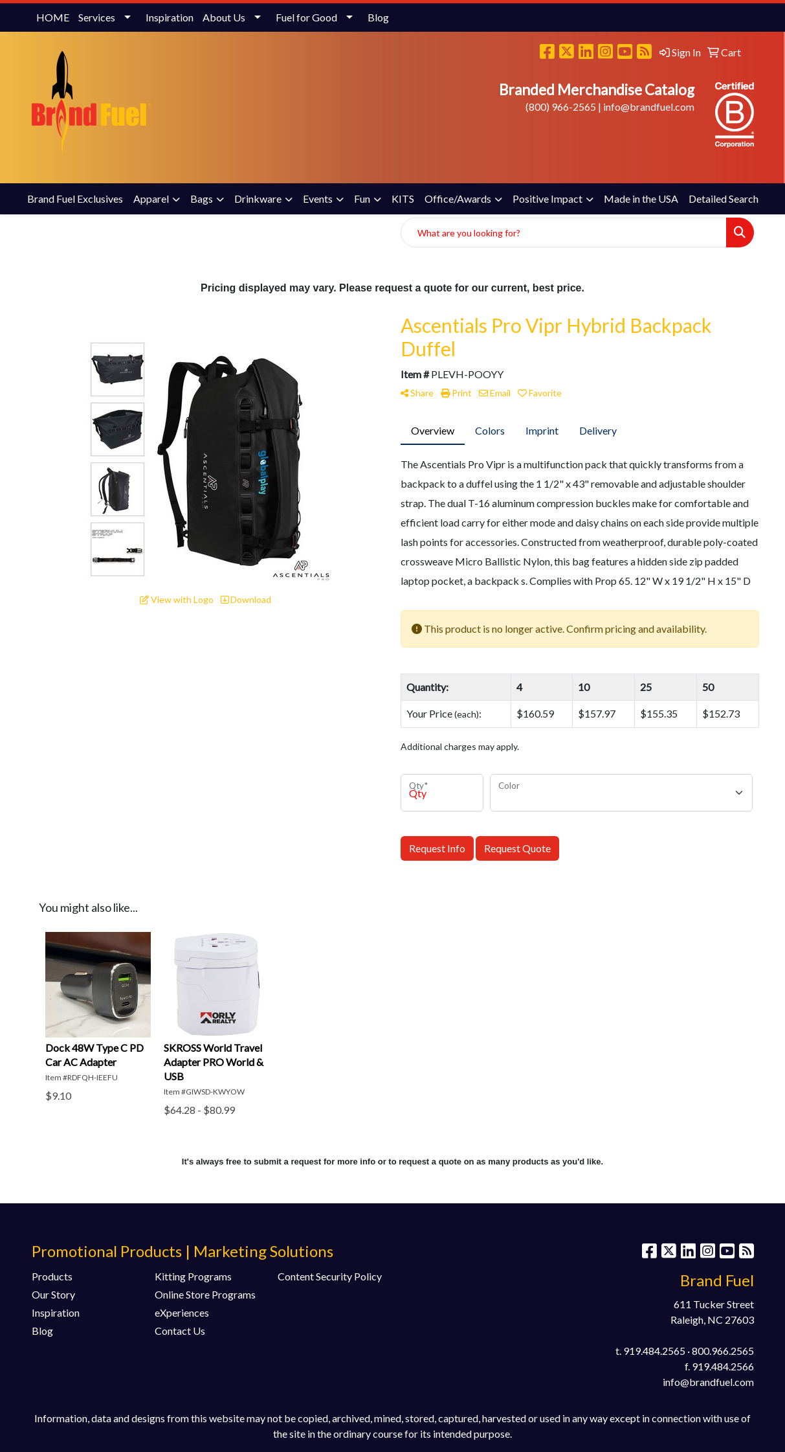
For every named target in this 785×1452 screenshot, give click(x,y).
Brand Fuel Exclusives (75, 198)
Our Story (53, 1294)
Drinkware (258, 198)
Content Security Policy (330, 1276)
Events (318, 198)
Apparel (151, 198)
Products (52, 1276)
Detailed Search (723, 198)
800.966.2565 (723, 1350)
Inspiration (169, 17)
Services (96, 17)
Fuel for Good (306, 17)
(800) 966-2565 (560, 106)
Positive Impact (547, 198)
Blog (378, 17)
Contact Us (180, 1330)
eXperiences (182, 1312)
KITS (403, 198)
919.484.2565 (654, 1350)
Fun (362, 198)
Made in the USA (641, 198)
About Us (224, 17)
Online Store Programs (205, 1294)
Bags (201, 198)
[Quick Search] (564, 232)
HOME (52, 17)
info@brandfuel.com (648, 106)
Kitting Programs (193, 1276)
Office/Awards (458, 198)
